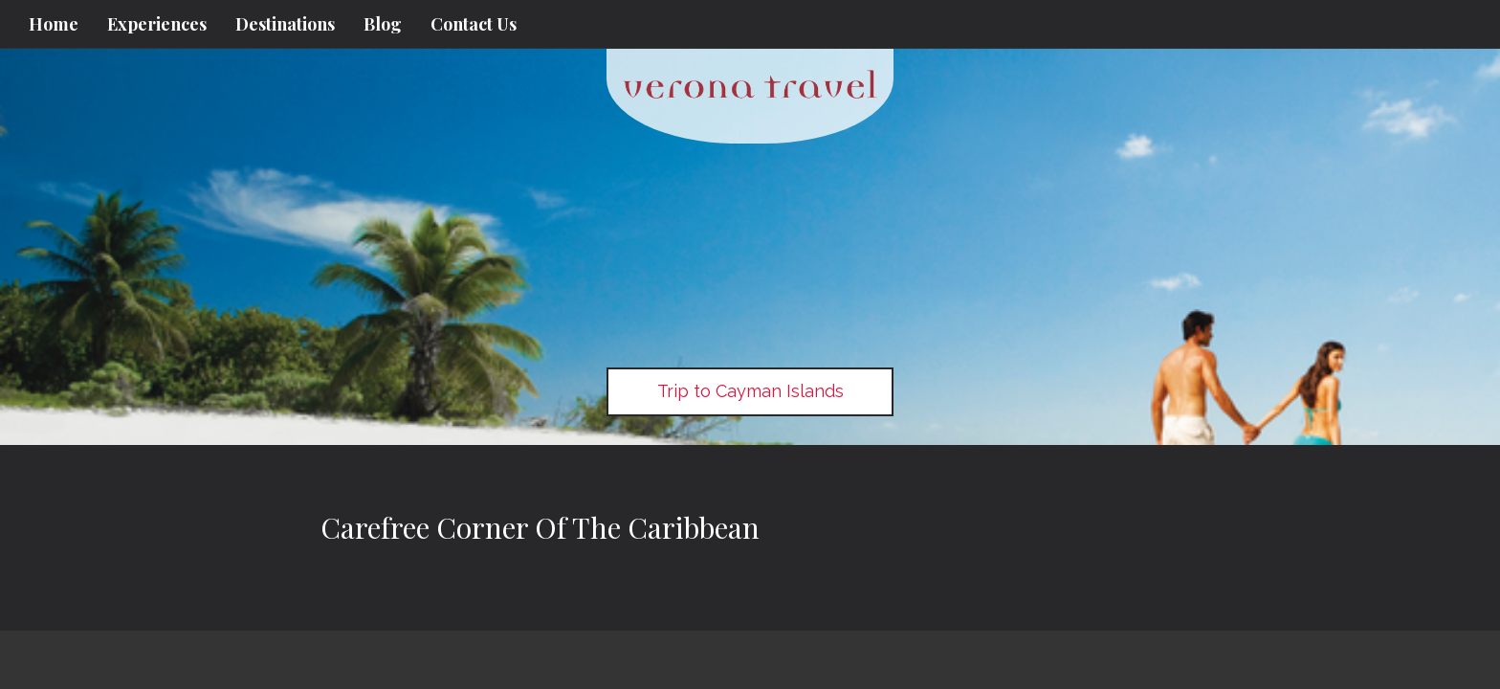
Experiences (157, 23)
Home (53, 23)
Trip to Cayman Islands (750, 391)
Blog (383, 23)
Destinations (285, 23)
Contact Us (473, 23)
